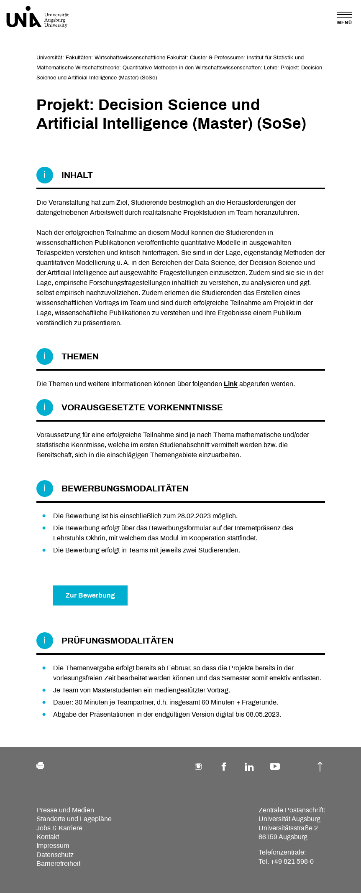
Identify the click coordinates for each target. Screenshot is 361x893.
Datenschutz (55, 854)
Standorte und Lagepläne (74, 818)
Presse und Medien (65, 810)
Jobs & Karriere (59, 828)
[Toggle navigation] (344, 18)
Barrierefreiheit (58, 863)
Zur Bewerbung (90, 595)
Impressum (52, 845)
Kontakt (47, 836)
